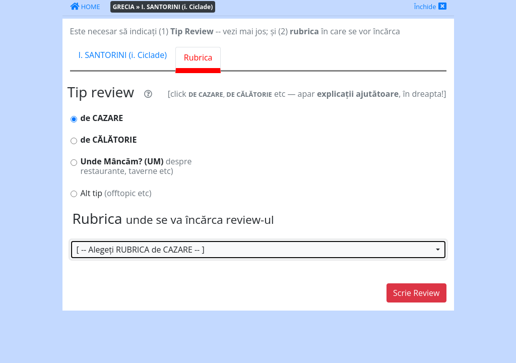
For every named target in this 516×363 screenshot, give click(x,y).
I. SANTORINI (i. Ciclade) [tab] (123, 54)
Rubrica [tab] (198, 57)
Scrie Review (416, 292)
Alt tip (116, 193)
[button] (258, 249)
